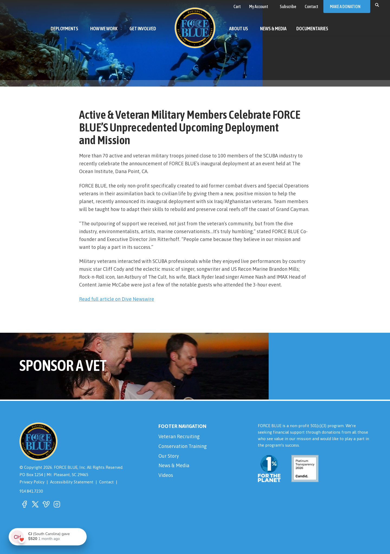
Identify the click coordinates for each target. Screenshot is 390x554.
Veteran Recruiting (179, 436)
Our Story (168, 456)
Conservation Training (182, 446)
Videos (165, 476)
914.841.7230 (31, 491)
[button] (377, 4)
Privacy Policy (32, 482)
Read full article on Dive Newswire (117, 299)
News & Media (174, 466)
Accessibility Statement (72, 482)
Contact (107, 482)
